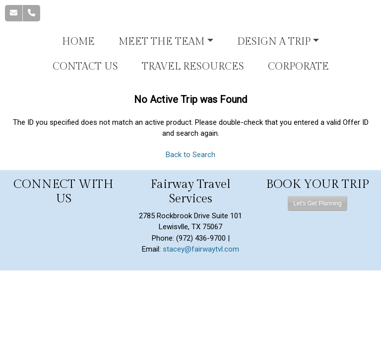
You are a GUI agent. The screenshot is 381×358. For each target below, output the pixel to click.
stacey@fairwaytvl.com (201, 249)
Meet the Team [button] (161, 42)
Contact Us (85, 67)
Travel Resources (193, 67)
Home (78, 42)
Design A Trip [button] (274, 42)
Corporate (298, 67)
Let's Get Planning (317, 203)
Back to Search (190, 154)
